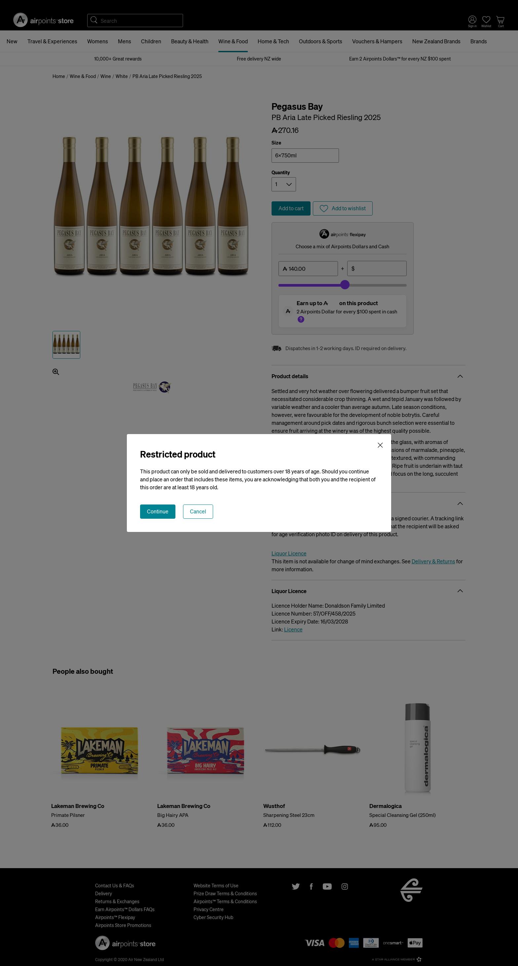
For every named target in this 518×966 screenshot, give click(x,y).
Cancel (198, 511)
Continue (157, 511)
